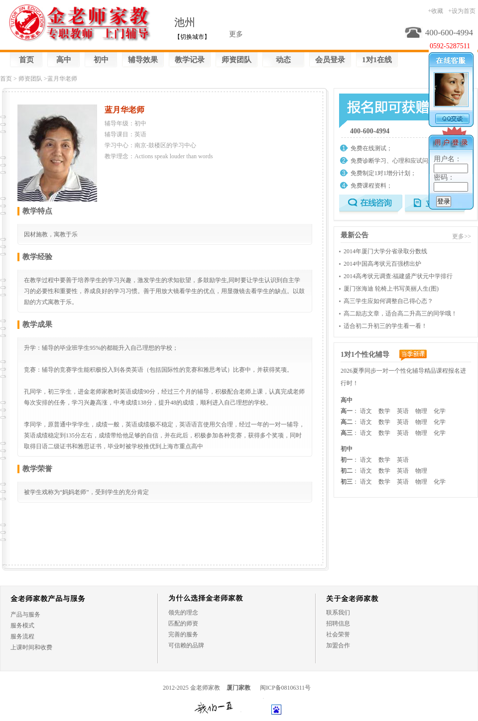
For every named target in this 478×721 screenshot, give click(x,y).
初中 (101, 60)
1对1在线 (377, 60)
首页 (26, 60)
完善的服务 (183, 634)
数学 (384, 411)
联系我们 (338, 612)
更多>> (461, 236)
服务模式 (22, 625)
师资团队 (236, 60)
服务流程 (22, 636)
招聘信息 (338, 623)
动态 (283, 60)
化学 (440, 411)
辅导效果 (143, 60)
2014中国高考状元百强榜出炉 (382, 263)
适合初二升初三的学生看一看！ (385, 325)
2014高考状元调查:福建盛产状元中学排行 (398, 276)
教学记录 (190, 60)
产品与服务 (25, 614)
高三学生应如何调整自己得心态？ (388, 301)
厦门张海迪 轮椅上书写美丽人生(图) (391, 288)
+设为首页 (462, 10)
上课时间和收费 (31, 647)
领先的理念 (183, 612)
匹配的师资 (183, 623)
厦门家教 (238, 687)
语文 (366, 411)
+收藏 (435, 10)
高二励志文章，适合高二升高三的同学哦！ (400, 313)
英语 (403, 411)
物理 (421, 411)
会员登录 (330, 60)
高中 (63, 60)
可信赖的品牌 (186, 645)
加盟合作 (338, 645)
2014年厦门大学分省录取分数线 (385, 251)
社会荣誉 (338, 634)
